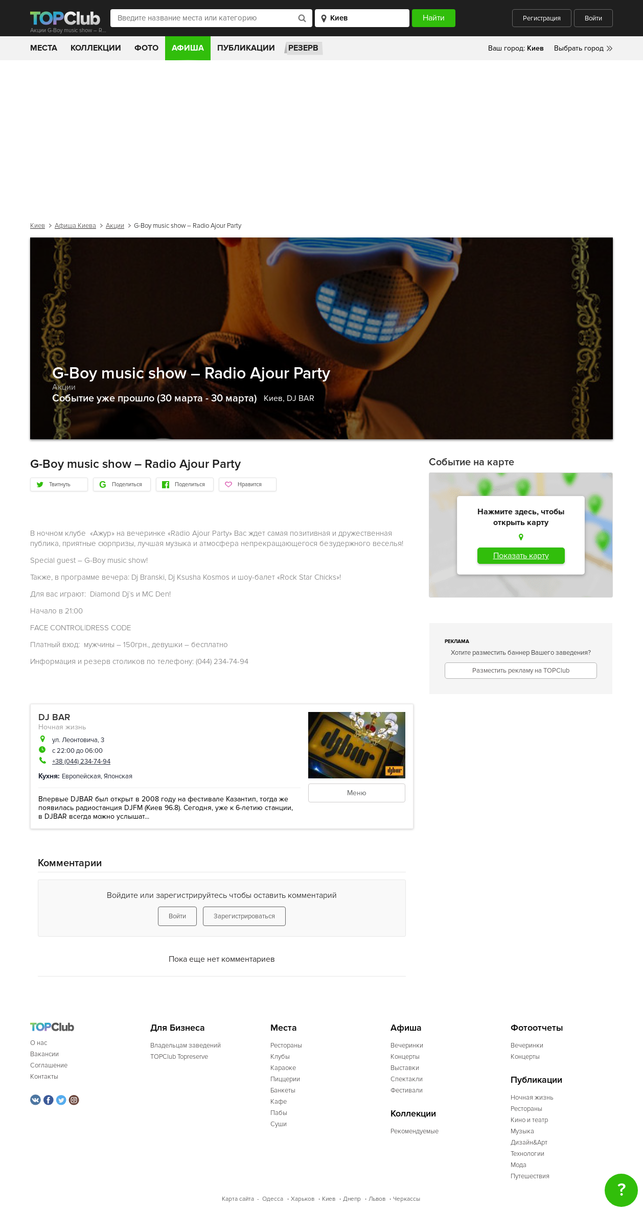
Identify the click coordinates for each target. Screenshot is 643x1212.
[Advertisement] (321, 136)
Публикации (246, 48)
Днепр (352, 1199)
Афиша (188, 48)
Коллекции (96, 48)
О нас (38, 1043)
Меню (356, 793)
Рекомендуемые (415, 1131)
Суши (278, 1124)
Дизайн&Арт (529, 1142)
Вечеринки (407, 1045)
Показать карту (521, 556)
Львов (377, 1199)
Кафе (278, 1102)
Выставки (405, 1068)
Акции (115, 226)
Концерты (405, 1057)
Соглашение (48, 1065)
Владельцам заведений (185, 1045)
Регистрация (542, 18)
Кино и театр (529, 1120)
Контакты (44, 1077)
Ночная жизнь (62, 727)
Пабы (278, 1113)
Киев (37, 226)
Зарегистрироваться (244, 916)
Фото (146, 48)
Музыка (522, 1131)
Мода (518, 1165)
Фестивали (407, 1090)
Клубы (280, 1057)
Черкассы (406, 1199)
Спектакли (407, 1079)
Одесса (272, 1199)
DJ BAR (300, 398)
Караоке (283, 1068)
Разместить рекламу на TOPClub (520, 671)
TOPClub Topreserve (179, 1057)
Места (43, 48)
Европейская (81, 776)
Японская (118, 776)
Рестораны (286, 1045)
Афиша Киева (75, 226)
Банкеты (282, 1090)
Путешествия (530, 1176)
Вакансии (44, 1054)
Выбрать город (579, 48)
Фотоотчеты (537, 1028)
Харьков (302, 1199)
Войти (593, 18)
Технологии (527, 1154)
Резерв (303, 48)
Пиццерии (285, 1079)
